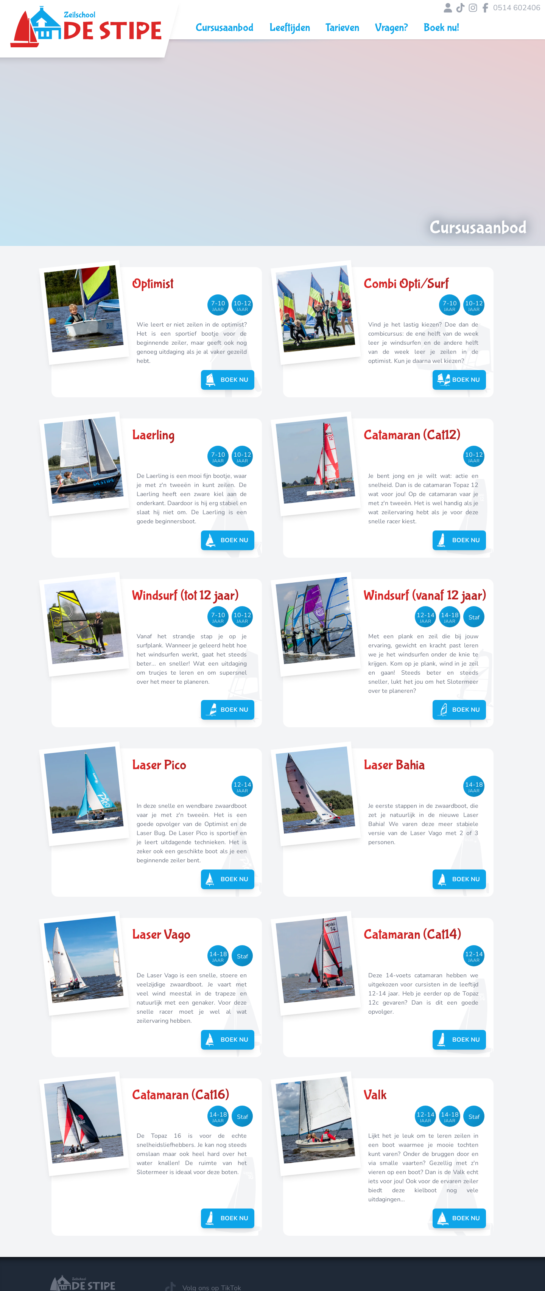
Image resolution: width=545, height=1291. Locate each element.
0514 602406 (516, 7)
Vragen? (391, 27)
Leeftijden (289, 27)
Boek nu (228, 380)
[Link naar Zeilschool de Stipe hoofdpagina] (86, 32)
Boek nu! (441, 27)
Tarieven (342, 27)
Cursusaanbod (225, 27)
